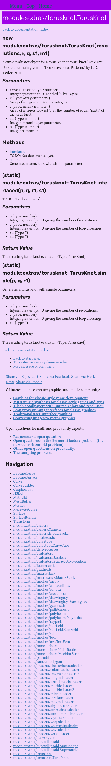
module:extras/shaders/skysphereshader (45, 706)
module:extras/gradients (32, 569)
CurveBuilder (23, 485)
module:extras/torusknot (32, 754)
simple (15, 160)
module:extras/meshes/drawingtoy (40, 598)
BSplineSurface (25, 477)
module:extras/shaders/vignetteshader (43, 718)
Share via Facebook (55, 377)
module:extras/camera (30, 525)
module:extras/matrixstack (34, 574)
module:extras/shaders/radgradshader (43, 702)
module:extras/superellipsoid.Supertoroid (45, 750)
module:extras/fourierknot (33, 566)
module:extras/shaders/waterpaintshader (45, 726)
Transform (21, 521)
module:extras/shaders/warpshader (41, 722)
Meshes (19, 505)
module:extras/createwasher (35, 538)
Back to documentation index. (25, 29)
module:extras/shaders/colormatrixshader (46, 670)
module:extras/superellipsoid (36, 742)
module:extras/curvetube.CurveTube (41, 546)
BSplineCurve (24, 473)
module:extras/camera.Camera (37, 529)
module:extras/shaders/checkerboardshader (47, 666)
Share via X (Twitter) (22, 377)
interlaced (17, 152)
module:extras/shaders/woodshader (41, 734)
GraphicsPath (23, 490)
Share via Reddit (29, 382)
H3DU (18, 493)
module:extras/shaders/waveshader (41, 730)
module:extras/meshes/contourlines (41, 586)
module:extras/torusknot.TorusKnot (41, 758)
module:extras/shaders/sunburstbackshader (47, 714)
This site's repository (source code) (40, 362)
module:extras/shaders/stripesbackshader (46, 710)
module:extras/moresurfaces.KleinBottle (44, 650)
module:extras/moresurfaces (35, 646)
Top (30, 6)
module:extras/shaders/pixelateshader (43, 698)
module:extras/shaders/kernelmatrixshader (47, 682)
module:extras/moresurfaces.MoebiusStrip (46, 654)
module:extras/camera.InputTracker (41, 533)
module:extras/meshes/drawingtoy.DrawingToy (50, 602)
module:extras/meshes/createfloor (39, 594)
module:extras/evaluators (33, 554)
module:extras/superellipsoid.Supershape (45, 746)
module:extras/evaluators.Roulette (39, 558)
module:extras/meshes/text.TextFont (41, 642)
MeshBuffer (22, 501)
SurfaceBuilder (25, 518)
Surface (19, 513)
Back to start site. (26, 358)
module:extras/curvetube (32, 541)
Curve (17, 481)
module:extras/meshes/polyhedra (39, 614)
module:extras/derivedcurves (35, 549)
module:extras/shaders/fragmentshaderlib (46, 674)
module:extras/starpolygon (34, 738)
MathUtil (20, 497)
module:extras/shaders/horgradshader (43, 678)
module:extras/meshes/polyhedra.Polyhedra (47, 618)
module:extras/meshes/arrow (36, 582)
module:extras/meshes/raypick (37, 622)
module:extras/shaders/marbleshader (42, 686)
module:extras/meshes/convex (37, 589)
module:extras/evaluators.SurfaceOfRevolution (49, 561)
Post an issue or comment (33, 366)
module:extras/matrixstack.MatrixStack (44, 578)
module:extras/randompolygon (37, 662)
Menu (16, 6)
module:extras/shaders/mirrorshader (42, 694)
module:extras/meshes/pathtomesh (41, 610)
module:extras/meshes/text (34, 638)
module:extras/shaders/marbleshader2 (43, 690)
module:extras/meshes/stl (33, 634)
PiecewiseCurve (25, 509)
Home (45, 6)
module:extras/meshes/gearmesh (39, 606)
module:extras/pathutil (31, 658)
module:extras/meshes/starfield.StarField (45, 630)
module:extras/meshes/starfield (38, 626)
